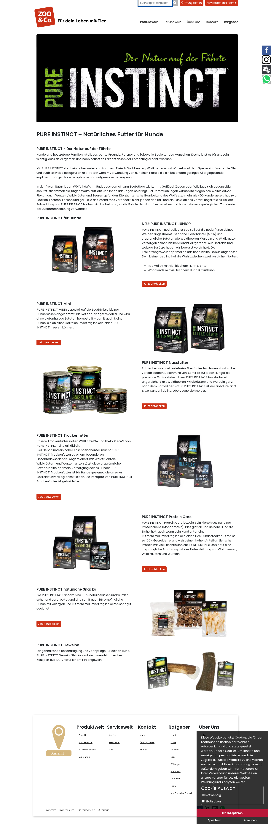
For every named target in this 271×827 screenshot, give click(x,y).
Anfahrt (143, 749)
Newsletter (114, 742)
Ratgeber (231, 22)
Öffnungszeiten (191, 3)
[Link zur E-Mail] (266, 69)
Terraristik (175, 778)
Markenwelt (84, 757)
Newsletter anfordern (221, 3)
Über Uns (193, 22)
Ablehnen (250, 820)
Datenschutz (86, 810)
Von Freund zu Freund (181, 793)
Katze (173, 742)
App (111, 749)
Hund (173, 735)
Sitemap (103, 810)
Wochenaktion (86, 742)
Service (112, 735)
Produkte (83, 735)
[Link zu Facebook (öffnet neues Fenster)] (266, 50)
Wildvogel (175, 764)
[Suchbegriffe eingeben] (155, 3)
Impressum (67, 810)
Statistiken (211, 801)
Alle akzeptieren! (232, 813)
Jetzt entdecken (154, 284)
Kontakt (212, 22)
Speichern (214, 820)
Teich (173, 786)
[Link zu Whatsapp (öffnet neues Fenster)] (266, 79)
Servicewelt (172, 22)
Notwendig (211, 795)
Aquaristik (176, 771)
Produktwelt (149, 22)
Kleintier (174, 749)
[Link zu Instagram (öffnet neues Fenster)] (266, 60)
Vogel (173, 757)
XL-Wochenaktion (87, 749)
